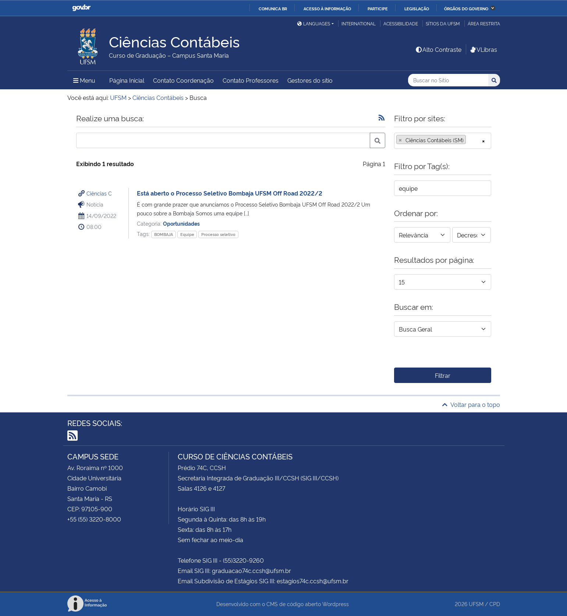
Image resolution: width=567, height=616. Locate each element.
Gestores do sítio (310, 80)
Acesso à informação (327, 8)
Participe (378, 8)
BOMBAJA (163, 234)
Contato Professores (251, 80)
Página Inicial (126, 80)
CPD (494, 603)
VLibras (483, 49)
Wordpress (335, 603)
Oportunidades (181, 223)
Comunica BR (273, 8)
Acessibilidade (400, 23)
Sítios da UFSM (443, 23)
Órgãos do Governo (466, 8)
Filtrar (442, 375)
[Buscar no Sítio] (448, 80)
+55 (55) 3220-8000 (94, 519)
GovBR (81, 7)
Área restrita (484, 23)
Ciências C (99, 193)
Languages (313, 23)
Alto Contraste (438, 49)
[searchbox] (470, 140)
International (358, 23)
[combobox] (442, 141)
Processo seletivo (218, 234)
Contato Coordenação (183, 80)
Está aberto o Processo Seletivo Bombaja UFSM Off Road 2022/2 (229, 193)
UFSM (476, 603)
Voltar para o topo (471, 404)
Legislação (416, 8)
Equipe (187, 234)
